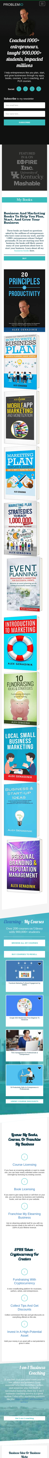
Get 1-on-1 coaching (24, 1418)
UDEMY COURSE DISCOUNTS (24, 1101)
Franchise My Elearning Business (24, 1215)
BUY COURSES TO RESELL (24, 954)
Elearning (12, 921)
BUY (24, 258)
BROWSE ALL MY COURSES (25, 943)
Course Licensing (24, 1164)
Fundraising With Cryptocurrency (24, 1281)
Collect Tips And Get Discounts (24, 1307)
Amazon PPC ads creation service (28, 1400)
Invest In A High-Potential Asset (24, 1333)
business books (21, 251)
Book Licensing (24, 1189)
